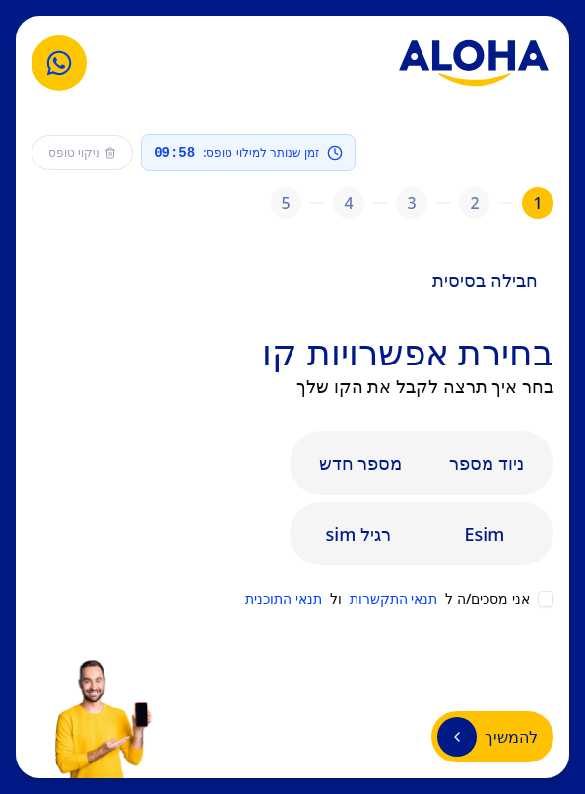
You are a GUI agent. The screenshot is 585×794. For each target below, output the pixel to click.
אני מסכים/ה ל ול (387, 599)
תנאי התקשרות (394, 598)
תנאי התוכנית (283, 598)
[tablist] (421, 463)
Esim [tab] (485, 534)
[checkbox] (545, 599)
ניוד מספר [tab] (486, 463)
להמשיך (487, 737)
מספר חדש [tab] (361, 463)
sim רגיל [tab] (358, 534)
